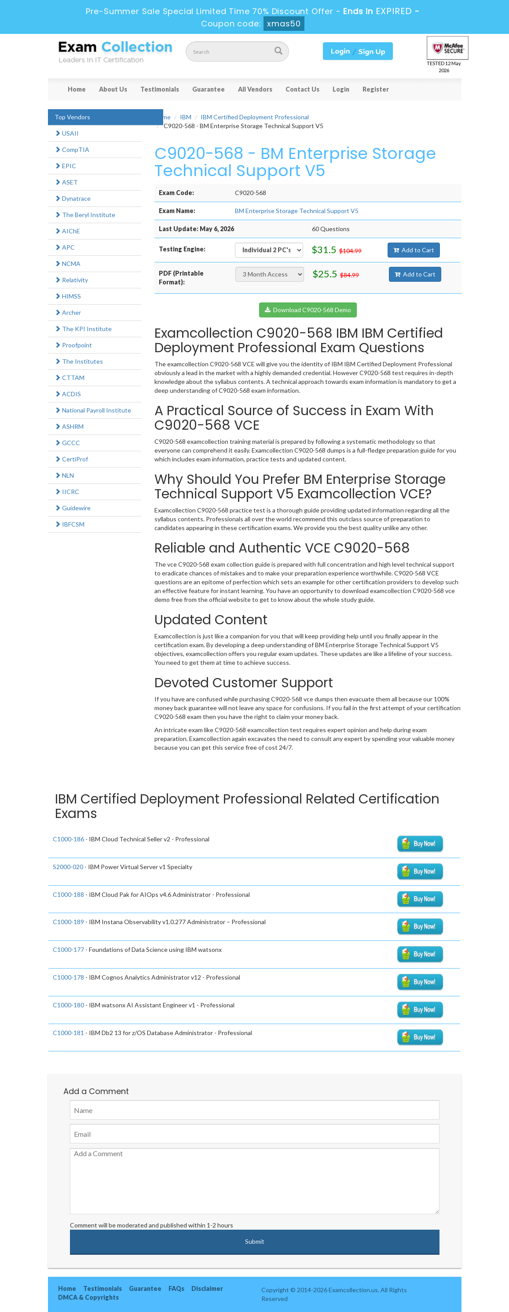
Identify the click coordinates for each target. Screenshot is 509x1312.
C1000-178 (68, 977)
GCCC (67, 442)
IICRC (67, 491)
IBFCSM (69, 524)
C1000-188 (68, 894)
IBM (185, 117)
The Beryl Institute (85, 214)
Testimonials (159, 89)
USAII (67, 133)
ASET (66, 182)
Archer (68, 312)
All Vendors (255, 89)
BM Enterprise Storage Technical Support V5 (297, 210)
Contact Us (302, 89)
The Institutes (79, 361)
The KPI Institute (83, 328)
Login (341, 89)
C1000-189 (68, 921)
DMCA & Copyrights (88, 1297)
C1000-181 (68, 1032)
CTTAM (69, 377)
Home (77, 89)
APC (65, 247)
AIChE (67, 231)
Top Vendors (72, 117)
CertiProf (71, 459)
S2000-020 (68, 866)
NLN (64, 475)
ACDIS (68, 394)
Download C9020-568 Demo (308, 309)
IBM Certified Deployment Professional (255, 117)
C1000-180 (68, 1005)
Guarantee (208, 89)
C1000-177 (68, 949)
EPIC (65, 166)
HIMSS (68, 296)
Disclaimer (207, 1288)
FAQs (176, 1288)
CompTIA (72, 149)
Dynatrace (73, 198)
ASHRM (69, 426)
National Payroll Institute (93, 410)
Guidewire (73, 508)
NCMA (68, 263)
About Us (113, 89)
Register (376, 89)
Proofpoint (73, 345)
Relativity (71, 280)
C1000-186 (68, 839)
